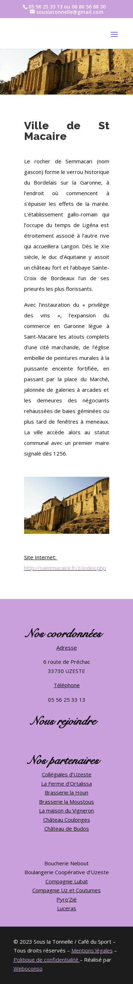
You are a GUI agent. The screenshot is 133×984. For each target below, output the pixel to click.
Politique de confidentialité (45, 959)
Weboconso (28, 968)
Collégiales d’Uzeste (67, 774)
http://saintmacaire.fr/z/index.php (65, 567)
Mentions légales (92, 950)
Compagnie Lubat (66, 881)
